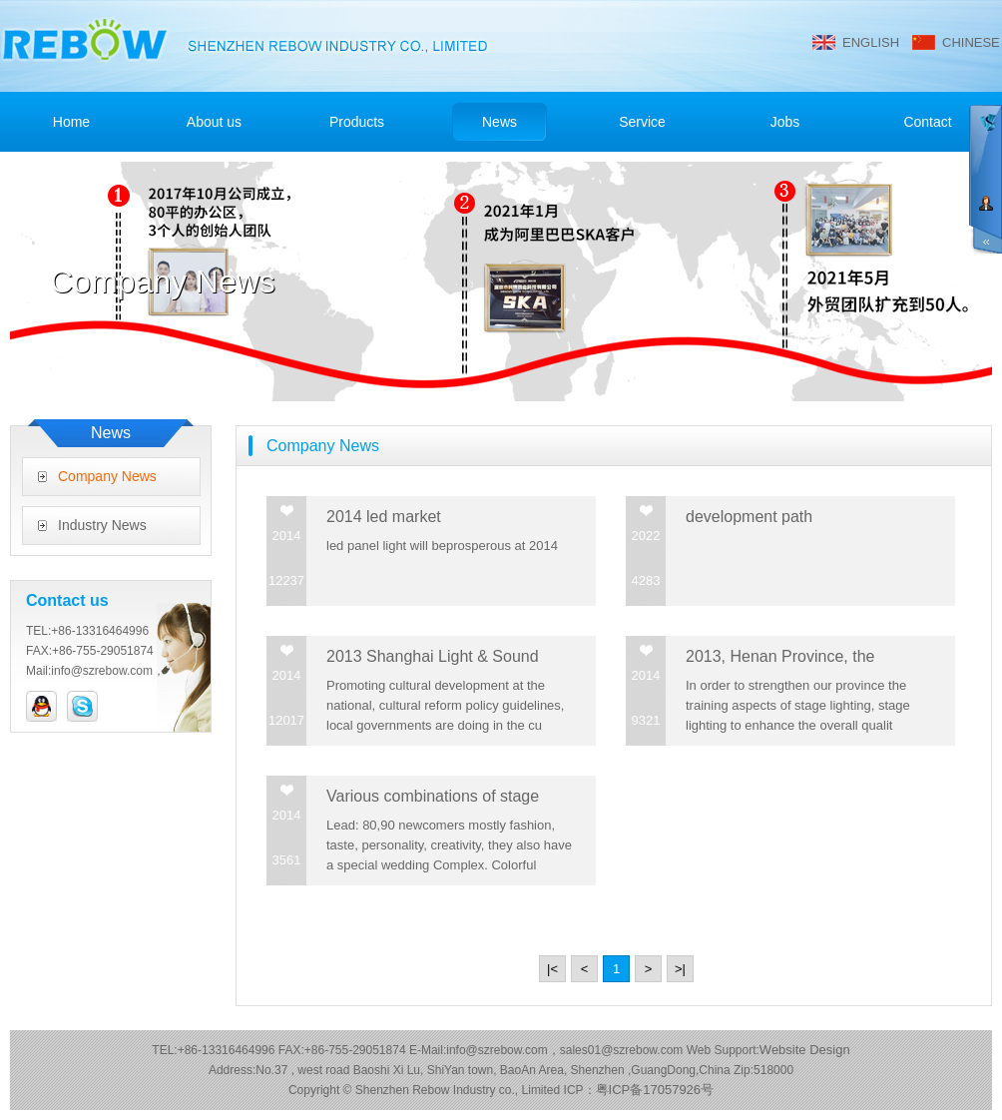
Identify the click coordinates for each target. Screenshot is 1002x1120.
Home (71, 122)
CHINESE (971, 42)
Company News (107, 476)
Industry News (102, 525)
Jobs (785, 122)
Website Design (804, 1049)
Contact (927, 122)
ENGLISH (870, 42)
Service (642, 122)
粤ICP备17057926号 (655, 1089)
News (499, 122)
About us (214, 122)
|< (552, 968)
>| (680, 968)
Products (356, 122)
